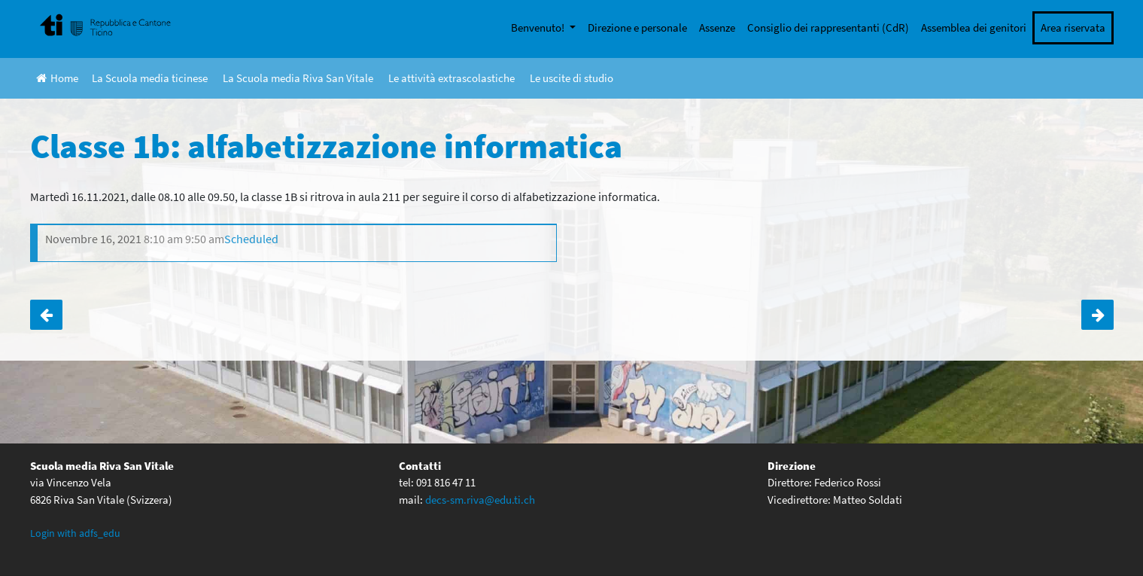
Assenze (717, 27)
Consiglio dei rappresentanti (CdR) (828, 27)
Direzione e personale (637, 27)
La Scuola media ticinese (150, 78)
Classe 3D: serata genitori (46, 315)
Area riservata (1073, 27)
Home (57, 78)
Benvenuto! (539, 27)
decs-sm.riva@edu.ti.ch (480, 499)
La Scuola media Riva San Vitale (298, 78)
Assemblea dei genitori (973, 27)
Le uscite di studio (571, 78)
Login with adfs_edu (75, 533)
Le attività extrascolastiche (451, 78)
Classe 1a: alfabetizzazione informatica (1097, 315)
